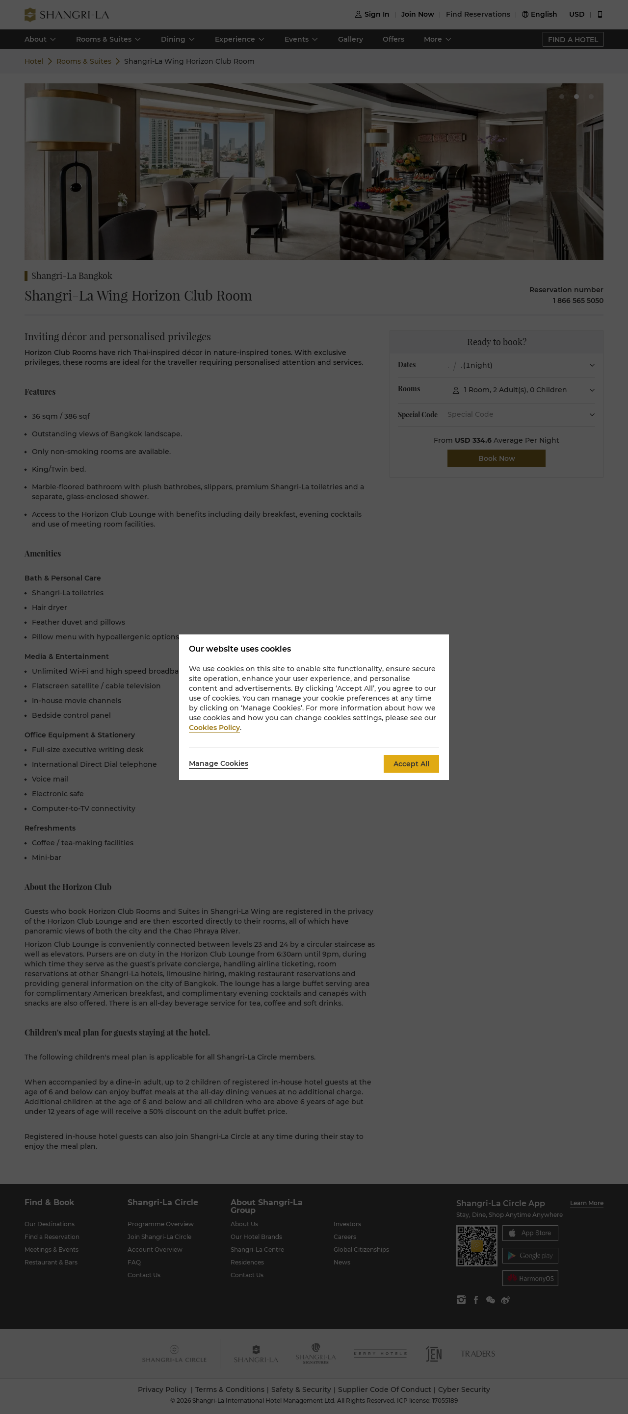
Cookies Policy (214, 727)
